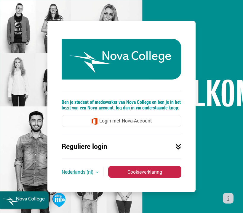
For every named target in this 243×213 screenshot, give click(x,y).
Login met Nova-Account (121, 121)
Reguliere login (121, 146)
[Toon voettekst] (228, 198)
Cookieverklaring (144, 172)
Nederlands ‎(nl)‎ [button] (78, 172)
